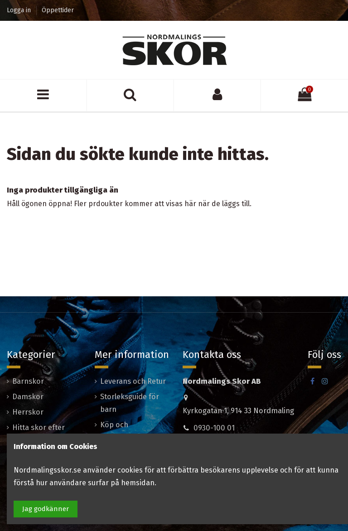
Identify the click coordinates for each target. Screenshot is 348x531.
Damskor (28, 396)
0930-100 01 (214, 428)
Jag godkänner (45, 509)
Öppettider (58, 10)
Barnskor (28, 381)
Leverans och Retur (133, 381)
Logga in (20, 10)
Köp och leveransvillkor (125, 431)
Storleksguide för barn (129, 403)
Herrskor (28, 412)
